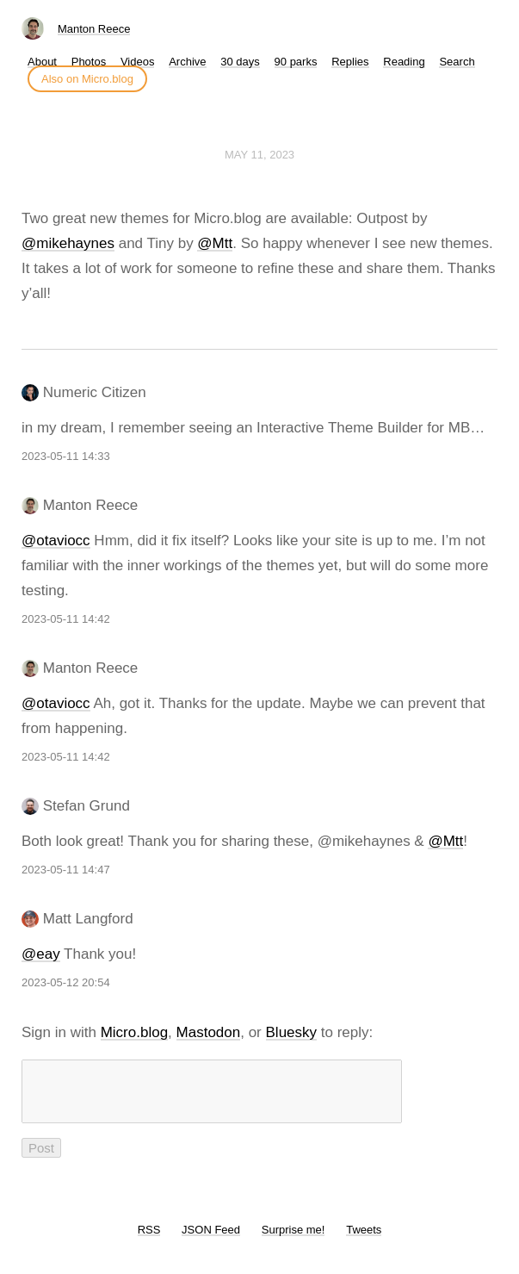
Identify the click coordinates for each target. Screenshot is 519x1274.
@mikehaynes (68, 243)
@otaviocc (56, 540)
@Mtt (214, 243)
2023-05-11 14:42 (66, 618)
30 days (240, 61)
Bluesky (292, 1032)
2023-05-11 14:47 (66, 869)
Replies (349, 61)
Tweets (363, 1240)
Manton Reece (94, 28)
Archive (187, 61)
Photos (88, 61)
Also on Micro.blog (87, 78)
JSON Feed (211, 1240)
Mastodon (208, 1032)
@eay (41, 954)
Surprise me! (293, 1240)
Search (456, 61)
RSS (149, 1240)
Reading (403, 61)
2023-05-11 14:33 (66, 456)
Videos (137, 61)
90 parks (296, 61)
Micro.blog (134, 1032)
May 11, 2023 (259, 154)
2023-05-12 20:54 (66, 982)
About (42, 61)
